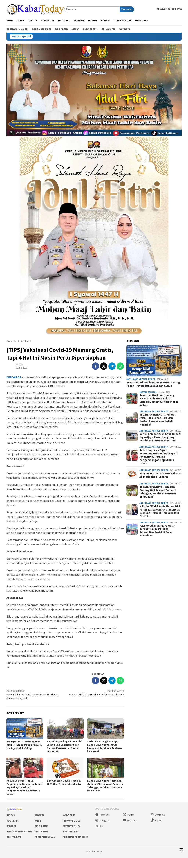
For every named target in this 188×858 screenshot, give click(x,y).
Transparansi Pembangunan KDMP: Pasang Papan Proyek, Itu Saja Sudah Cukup (24, 745)
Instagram (102, 820)
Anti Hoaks (132, 379)
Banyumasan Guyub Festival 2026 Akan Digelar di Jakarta (64, 782)
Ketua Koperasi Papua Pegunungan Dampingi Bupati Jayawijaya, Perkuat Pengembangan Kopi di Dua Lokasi (24, 787)
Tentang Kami (71, 831)
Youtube (129, 820)
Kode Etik (69, 815)
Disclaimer (41, 826)
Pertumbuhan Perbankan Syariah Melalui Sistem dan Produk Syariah (34, 694)
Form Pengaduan (45, 837)
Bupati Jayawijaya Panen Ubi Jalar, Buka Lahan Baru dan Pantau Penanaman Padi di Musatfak (64, 746)
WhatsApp (158, 814)
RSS (99, 826)
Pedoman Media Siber (19, 831)
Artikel (143, 379)
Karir (38, 820)
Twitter (128, 814)
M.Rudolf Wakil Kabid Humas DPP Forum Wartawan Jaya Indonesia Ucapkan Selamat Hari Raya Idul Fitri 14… (159, 511)
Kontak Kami (13, 837)
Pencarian (126, 9)
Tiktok (156, 820)
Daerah (143, 392)
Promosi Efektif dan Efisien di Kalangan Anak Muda (96, 692)
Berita (151, 379)
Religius (152, 392)
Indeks (10, 815)
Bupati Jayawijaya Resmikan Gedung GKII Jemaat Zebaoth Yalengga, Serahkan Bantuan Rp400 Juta (105, 785)
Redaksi (39, 815)
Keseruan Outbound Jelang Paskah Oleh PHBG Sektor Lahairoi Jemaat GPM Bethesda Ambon (158, 400)
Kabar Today (95, 851)
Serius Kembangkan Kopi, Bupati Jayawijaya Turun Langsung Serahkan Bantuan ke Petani (104, 746)
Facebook (102, 814)
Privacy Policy (71, 820)
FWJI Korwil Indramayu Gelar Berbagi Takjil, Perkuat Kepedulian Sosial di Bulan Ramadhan (157, 530)
